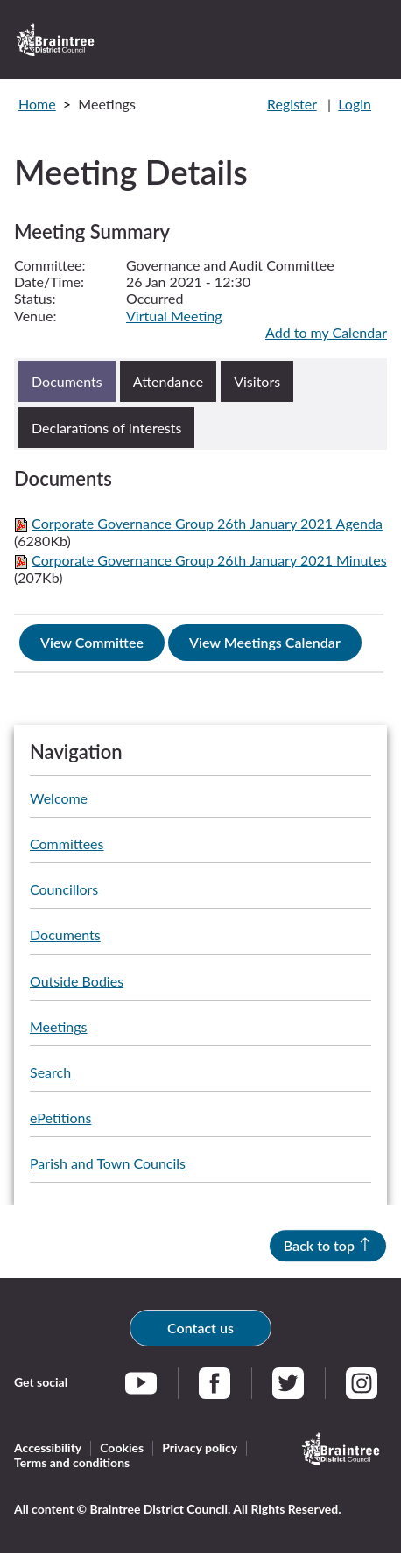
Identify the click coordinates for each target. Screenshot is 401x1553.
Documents (65, 934)
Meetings (58, 1026)
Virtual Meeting (174, 315)
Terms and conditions (72, 1462)
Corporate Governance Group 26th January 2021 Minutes (209, 560)
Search (50, 1072)
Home (37, 103)
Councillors (64, 889)
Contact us (200, 1327)
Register (292, 103)
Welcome (59, 798)
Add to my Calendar (326, 332)
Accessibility (47, 1447)
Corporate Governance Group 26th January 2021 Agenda (207, 523)
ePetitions (60, 1117)
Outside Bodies (76, 981)
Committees (66, 843)
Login (354, 103)
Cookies (122, 1447)
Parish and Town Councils (108, 1163)
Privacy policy (199, 1447)
